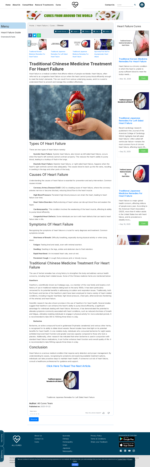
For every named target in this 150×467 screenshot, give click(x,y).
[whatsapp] (39, 35)
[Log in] (142, 4)
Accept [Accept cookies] (75, 464)
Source (34, 419)
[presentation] (29, 43)
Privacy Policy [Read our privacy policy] (96, 436)
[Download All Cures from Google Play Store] (129, 438)
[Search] (135, 5)
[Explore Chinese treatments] (73, 438)
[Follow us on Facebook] (121, 451)
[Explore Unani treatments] (73, 445)
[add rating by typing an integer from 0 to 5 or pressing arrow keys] (35, 413)
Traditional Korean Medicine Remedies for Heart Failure (37, 54)
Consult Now (27, 5)
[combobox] (123, 4)
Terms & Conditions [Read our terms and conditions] (98, 439)
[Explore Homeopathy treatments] (73, 442)
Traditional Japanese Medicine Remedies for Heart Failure (81, 54)
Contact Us (109, 5)
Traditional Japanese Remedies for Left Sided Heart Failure (59, 54)
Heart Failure (42, 25)
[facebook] (30, 35)
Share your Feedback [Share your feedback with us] (99, 442)
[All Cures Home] (16, 440)
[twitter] (35, 35)
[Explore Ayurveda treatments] (73, 435)
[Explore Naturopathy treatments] (73, 451)
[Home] (75, 5)
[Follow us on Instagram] (133, 451)
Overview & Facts (8, 37)
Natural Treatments (44, 5)
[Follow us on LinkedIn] (125, 451)
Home (8, 5)
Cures (58, 5)
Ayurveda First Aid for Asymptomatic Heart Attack (102, 54)
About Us (16, 5)
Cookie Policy (122, 459)
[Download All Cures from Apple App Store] (129, 445)
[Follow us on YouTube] (129, 451)
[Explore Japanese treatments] (73, 448)
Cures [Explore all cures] (36, 442)
